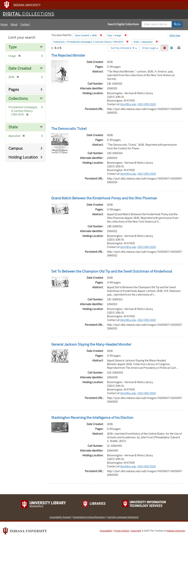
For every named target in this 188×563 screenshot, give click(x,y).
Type (12, 47)
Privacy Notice (121, 530)
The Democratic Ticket (69, 129)
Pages (13, 89)
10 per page (150, 48)
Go (177, 24)
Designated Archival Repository (89, 517)
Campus (15, 148)
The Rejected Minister (68, 55)
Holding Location (23, 157)
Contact (25, 24)
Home (4, 24)
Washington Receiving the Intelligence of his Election (92, 417)
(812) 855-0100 (146, 104)
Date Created (19, 68)
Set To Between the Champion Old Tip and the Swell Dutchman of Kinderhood (111, 271)
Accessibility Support (60, 517)
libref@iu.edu (128, 104)
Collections (18, 98)
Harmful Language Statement (123, 517)
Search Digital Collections (123, 24)
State (13, 127)
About (14, 24)
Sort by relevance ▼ (124, 48)
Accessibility (106, 530)
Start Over (174, 35)
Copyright (136, 530)
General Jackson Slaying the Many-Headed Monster (91, 344)
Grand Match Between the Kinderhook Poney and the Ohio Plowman (104, 198)
